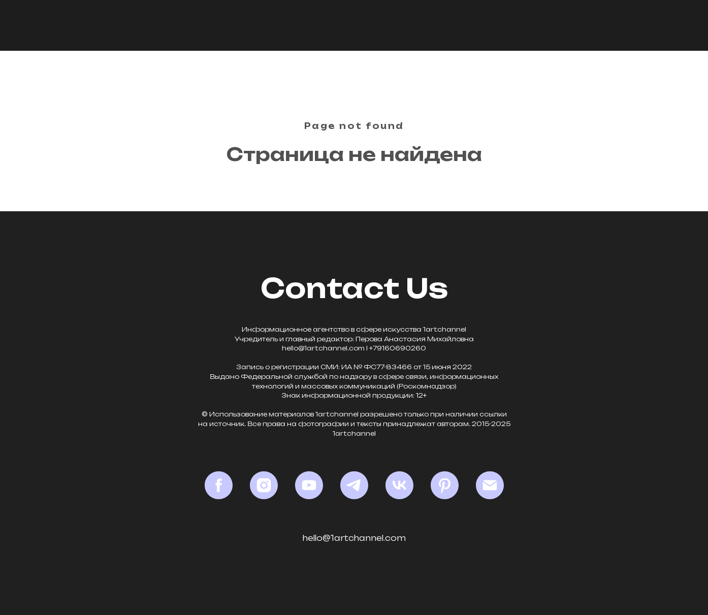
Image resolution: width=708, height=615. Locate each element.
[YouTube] (309, 485)
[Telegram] (354, 485)
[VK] (399, 485)
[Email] (490, 485)
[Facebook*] (219, 485)
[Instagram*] (264, 485)
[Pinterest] (445, 485)
